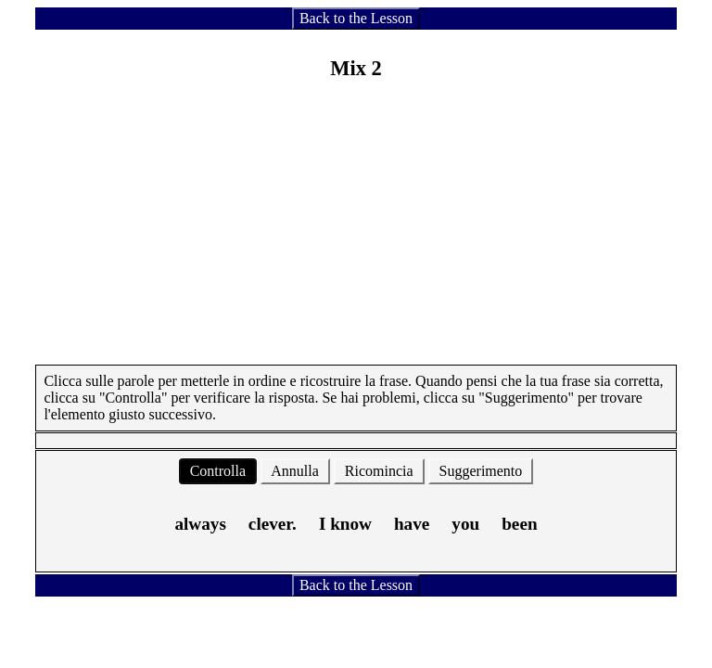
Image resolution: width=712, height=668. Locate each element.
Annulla (295, 471)
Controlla (217, 471)
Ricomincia (379, 471)
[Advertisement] (356, 235)
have (411, 523)
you (465, 523)
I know (345, 523)
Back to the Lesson (356, 18)
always (199, 523)
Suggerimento (481, 471)
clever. (272, 523)
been (519, 523)
